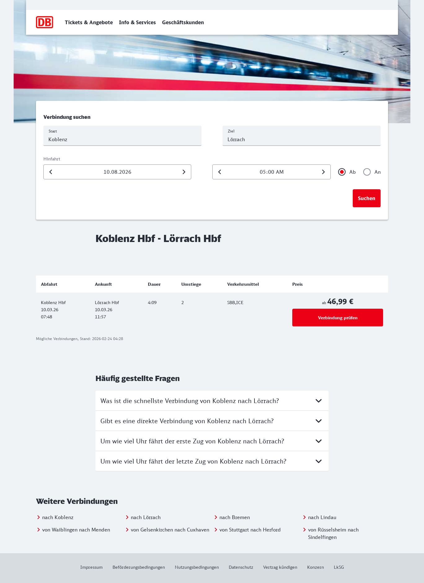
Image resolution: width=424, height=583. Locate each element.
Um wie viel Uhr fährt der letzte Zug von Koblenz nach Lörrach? (212, 461)
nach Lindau (322, 517)
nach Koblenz (57, 517)
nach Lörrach (146, 517)
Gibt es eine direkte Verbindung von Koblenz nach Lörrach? (212, 421)
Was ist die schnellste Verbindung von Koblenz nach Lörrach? (212, 401)
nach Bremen (234, 517)
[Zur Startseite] (45, 22)
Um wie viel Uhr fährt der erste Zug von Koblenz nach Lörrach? (212, 441)
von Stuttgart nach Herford (250, 530)
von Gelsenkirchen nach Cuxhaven (170, 530)
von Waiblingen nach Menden (76, 530)
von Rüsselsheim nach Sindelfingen (333, 533)
